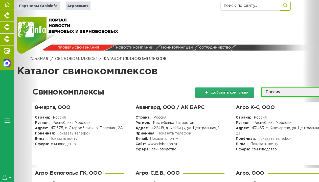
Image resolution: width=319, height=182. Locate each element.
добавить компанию (224, 92)
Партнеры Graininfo (38, 6)
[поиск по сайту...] (250, 6)
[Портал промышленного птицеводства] (7, 16)
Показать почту (63, 138)
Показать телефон (73, 133)
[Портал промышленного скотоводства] (7, 40)
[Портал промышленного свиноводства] (7, 28)
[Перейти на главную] (7, 5)
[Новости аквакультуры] (7, 51)
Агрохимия (77, 6)
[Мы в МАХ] (7, 63)
